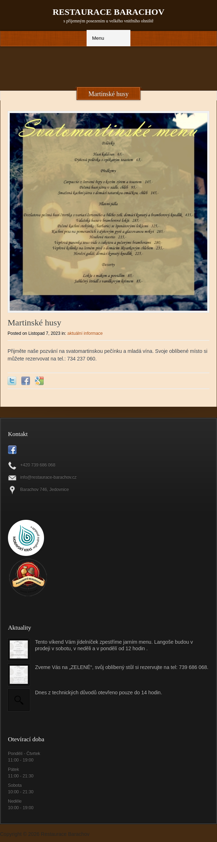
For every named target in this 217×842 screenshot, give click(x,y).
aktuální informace (85, 333)
